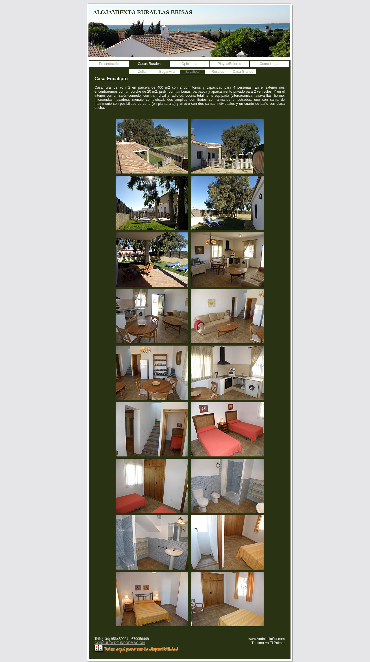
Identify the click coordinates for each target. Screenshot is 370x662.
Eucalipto (192, 72)
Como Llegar (270, 64)
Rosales (218, 72)
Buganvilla (167, 72)
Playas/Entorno (229, 64)
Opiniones (189, 64)
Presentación (109, 64)
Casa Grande (243, 72)
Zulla (142, 72)
